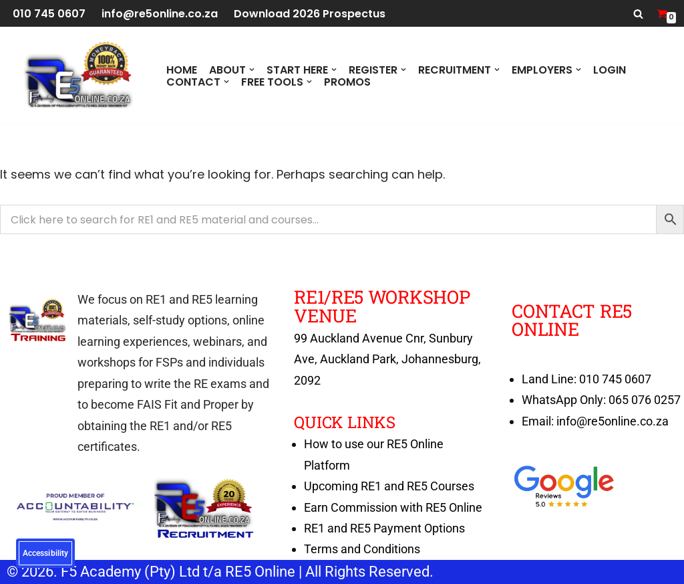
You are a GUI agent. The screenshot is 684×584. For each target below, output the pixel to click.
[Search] (638, 14)
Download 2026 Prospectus (309, 13)
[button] (251, 69)
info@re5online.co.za (160, 13)
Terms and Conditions (362, 550)
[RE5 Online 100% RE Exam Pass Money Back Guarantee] (77, 75)
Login (609, 70)
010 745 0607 (49, 13)
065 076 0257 (645, 400)
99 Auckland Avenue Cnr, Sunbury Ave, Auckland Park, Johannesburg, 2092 (387, 359)
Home (181, 70)
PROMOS (347, 82)
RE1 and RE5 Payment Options (384, 528)
